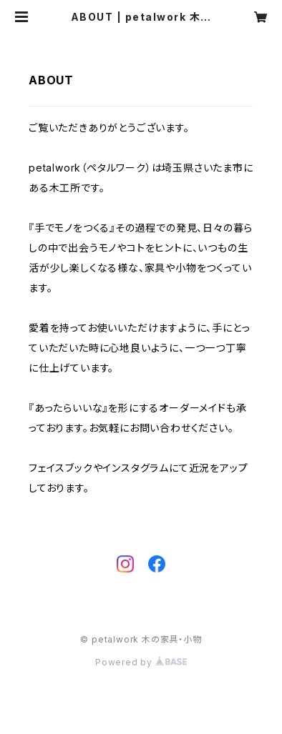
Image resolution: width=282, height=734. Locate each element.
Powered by (141, 662)
